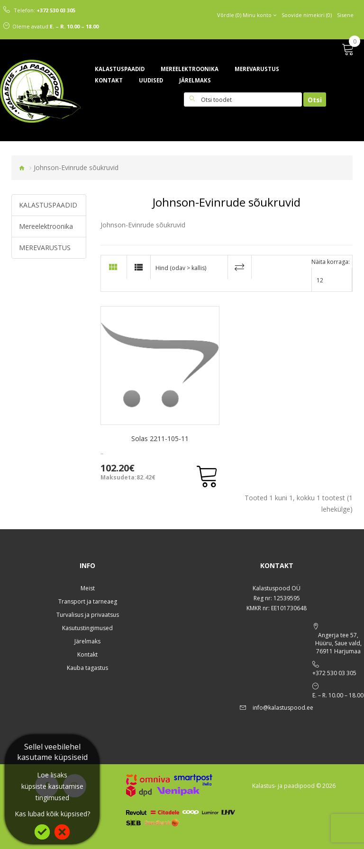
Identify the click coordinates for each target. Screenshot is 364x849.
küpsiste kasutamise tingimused (52, 792)
